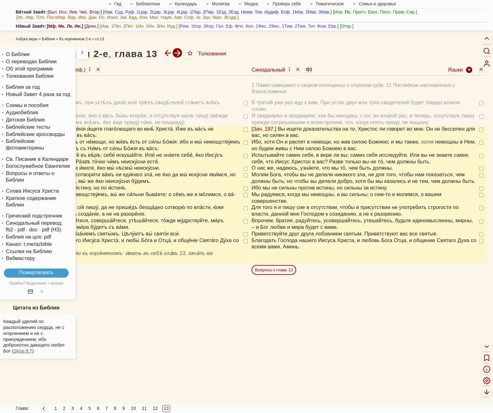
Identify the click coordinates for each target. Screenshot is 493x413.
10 (133, 408)
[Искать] (486, 51)
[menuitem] (486, 63)
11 (144, 408)
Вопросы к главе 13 (274, 270)
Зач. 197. (28, 129)
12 (155, 408)
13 (166, 408)
